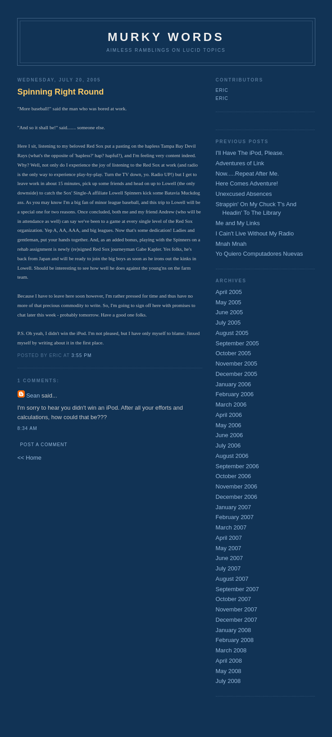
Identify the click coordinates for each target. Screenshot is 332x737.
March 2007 (231, 527)
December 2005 (237, 374)
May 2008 (228, 671)
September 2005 (237, 343)
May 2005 (228, 302)
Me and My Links (238, 223)
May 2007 (228, 548)
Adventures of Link (240, 163)
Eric (222, 90)
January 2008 (233, 630)
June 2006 (229, 435)
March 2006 (231, 404)
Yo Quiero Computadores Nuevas (259, 253)
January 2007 (233, 507)
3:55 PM (82, 355)
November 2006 (237, 486)
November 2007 (237, 609)
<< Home (29, 457)
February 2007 (235, 517)
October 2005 (233, 353)
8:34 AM (27, 428)
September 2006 (237, 466)
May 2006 (228, 425)
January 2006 (233, 384)
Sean (33, 395)
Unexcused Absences (244, 193)
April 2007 (229, 537)
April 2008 (229, 660)
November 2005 (237, 363)
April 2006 (229, 414)
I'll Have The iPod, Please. (250, 152)
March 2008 (231, 650)
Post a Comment (44, 444)
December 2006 (237, 496)
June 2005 (229, 312)
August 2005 (232, 333)
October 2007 (233, 599)
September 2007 (237, 589)
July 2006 (228, 445)
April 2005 (229, 292)
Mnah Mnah (231, 243)
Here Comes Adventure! (247, 183)
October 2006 (233, 476)
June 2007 (229, 558)
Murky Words (166, 37)
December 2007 (237, 619)
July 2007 (228, 568)
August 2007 (232, 578)
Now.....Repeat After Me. (247, 173)
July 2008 (228, 681)
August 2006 (232, 455)
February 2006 (235, 394)
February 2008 (235, 640)
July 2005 (228, 322)
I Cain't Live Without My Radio (255, 233)
